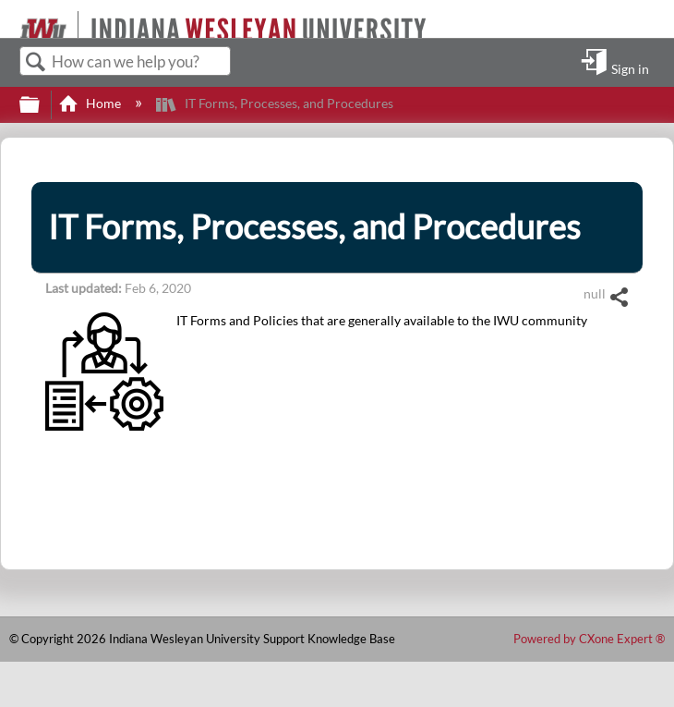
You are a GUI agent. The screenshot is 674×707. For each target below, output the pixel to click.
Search (36, 62)
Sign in (630, 68)
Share (618, 297)
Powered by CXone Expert (589, 638)
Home (91, 103)
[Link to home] (11, 19)
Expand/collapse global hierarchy (41, 105)
